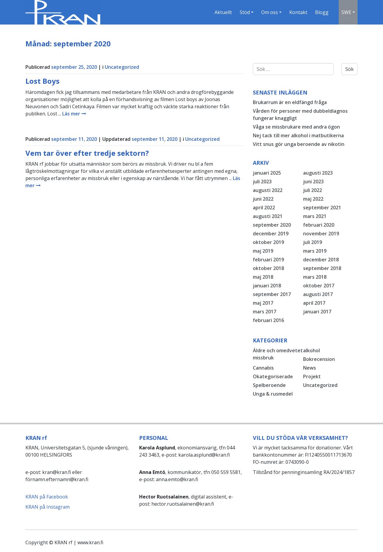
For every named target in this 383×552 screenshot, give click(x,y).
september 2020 (272, 225)
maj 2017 (263, 303)
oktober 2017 (318, 285)
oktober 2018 (268, 268)
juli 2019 (312, 242)
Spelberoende (269, 385)
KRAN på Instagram (47, 507)
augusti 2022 (267, 190)
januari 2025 (267, 173)
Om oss (269, 12)
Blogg (321, 12)
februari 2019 (268, 259)
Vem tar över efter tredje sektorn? (87, 153)
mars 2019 (314, 251)
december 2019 (270, 233)
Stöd (244, 12)
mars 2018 (314, 277)
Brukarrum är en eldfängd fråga (290, 102)
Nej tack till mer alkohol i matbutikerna (298, 135)
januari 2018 (267, 285)
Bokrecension (319, 359)
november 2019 (321, 233)
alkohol (311, 350)
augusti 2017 (318, 294)
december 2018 (321, 259)
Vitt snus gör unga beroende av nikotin (298, 144)
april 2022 (264, 207)
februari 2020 (318, 225)
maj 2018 (263, 277)
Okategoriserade (273, 376)
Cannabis (263, 368)
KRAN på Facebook (46, 496)
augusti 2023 (318, 173)
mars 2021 (314, 216)
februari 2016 (268, 320)
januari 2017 (317, 311)
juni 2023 (313, 181)
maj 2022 (313, 199)
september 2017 (272, 294)
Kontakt (298, 12)
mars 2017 (264, 311)
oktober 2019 (268, 242)
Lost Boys (42, 81)
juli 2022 (312, 190)
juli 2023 (262, 181)
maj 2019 (263, 251)
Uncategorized (122, 67)
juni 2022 (263, 199)
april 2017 (314, 303)
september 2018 (322, 268)
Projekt (312, 376)
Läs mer (74, 113)
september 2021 (322, 207)
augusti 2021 (267, 216)
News (309, 368)
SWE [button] (346, 12)
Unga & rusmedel (273, 394)
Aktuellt (222, 12)
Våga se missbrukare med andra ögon (296, 126)
